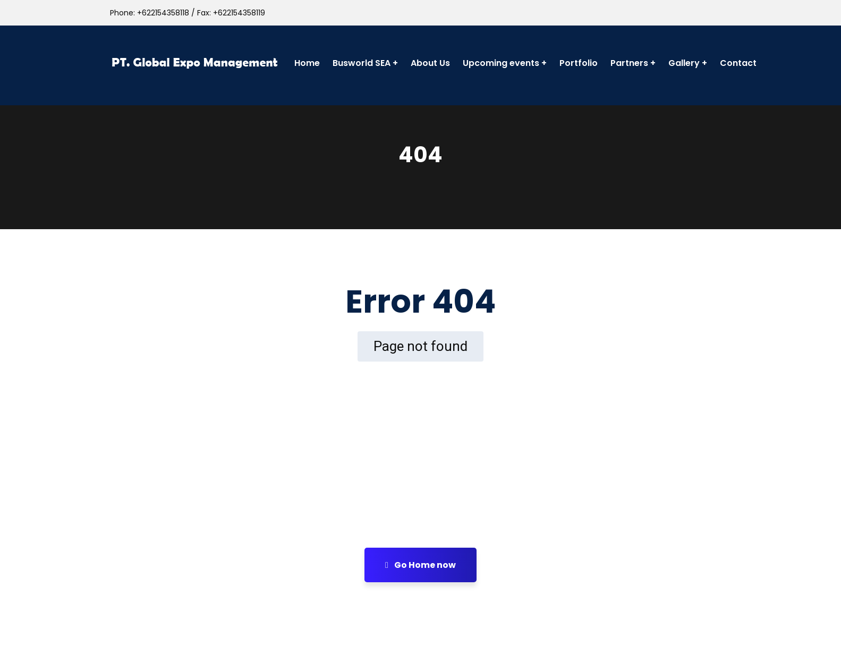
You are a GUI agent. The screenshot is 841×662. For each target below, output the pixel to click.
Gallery (684, 63)
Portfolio (578, 63)
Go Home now (420, 565)
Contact (738, 63)
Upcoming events (501, 63)
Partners (629, 63)
